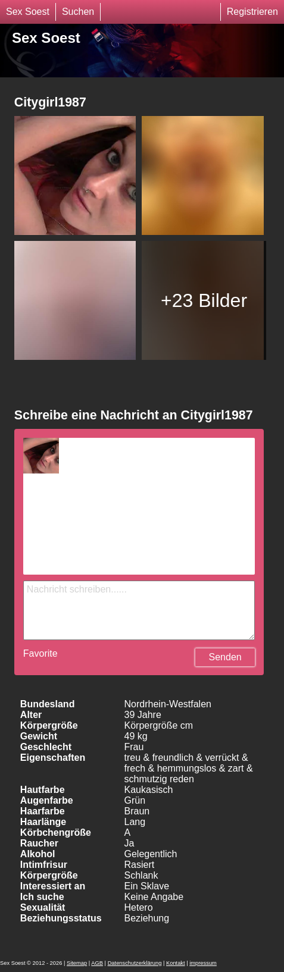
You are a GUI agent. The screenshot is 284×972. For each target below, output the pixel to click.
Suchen (78, 12)
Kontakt (175, 963)
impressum (203, 963)
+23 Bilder (204, 300)
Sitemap (77, 963)
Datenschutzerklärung (135, 963)
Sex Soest (27, 12)
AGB (97, 963)
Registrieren (252, 12)
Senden (225, 657)
